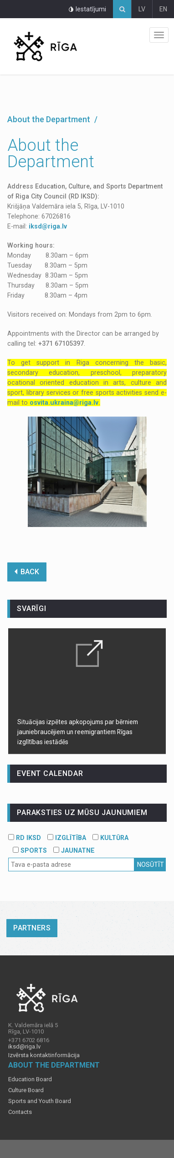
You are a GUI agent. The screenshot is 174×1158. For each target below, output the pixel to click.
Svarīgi (31, 608)
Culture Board (26, 1090)
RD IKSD (24, 837)
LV (141, 9)
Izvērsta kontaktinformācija (44, 1055)
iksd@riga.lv (48, 226)
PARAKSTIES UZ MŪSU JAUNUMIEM (82, 812)
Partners (32, 928)
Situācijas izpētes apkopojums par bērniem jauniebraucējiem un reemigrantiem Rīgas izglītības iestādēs (77, 731)
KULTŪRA (110, 837)
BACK (27, 571)
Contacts (20, 1112)
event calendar (50, 773)
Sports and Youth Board (39, 1101)
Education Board (30, 1079)
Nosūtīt (150, 864)
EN (163, 9)
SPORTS (30, 850)
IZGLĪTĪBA (66, 837)
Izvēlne (159, 35)
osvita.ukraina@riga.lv (64, 402)
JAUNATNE (74, 850)
